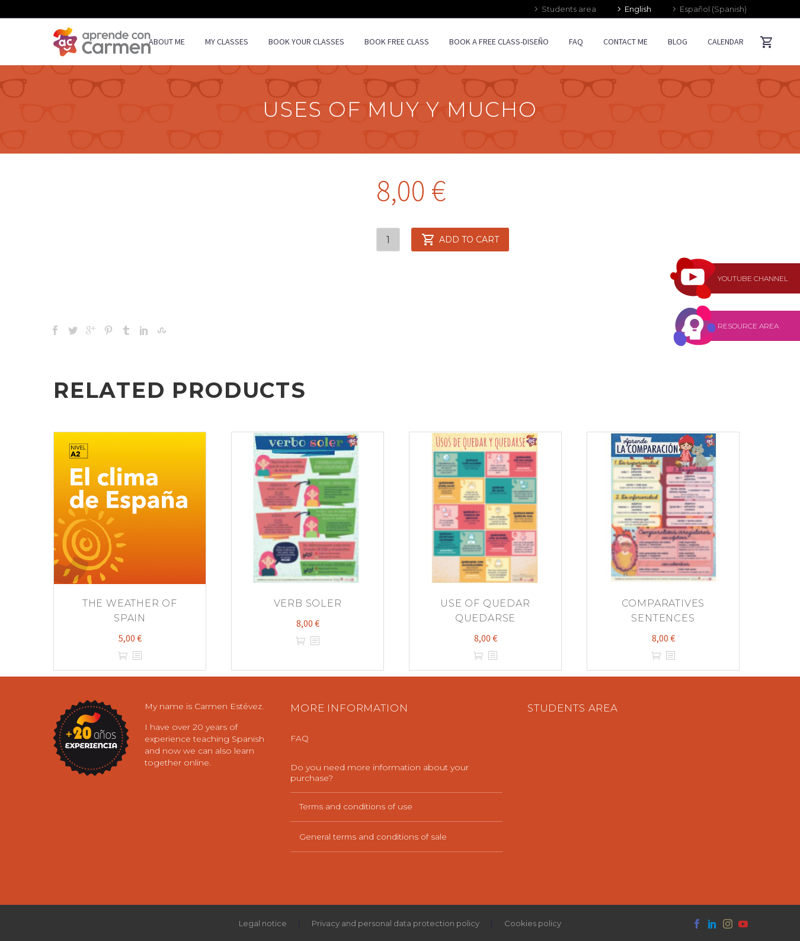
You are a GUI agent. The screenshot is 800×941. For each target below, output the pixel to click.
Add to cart (460, 239)
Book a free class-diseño (499, 41)
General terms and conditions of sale (374, 836)
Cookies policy (532, 923)
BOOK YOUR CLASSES (306, 41)
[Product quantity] (388, 239)
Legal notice (263, 923)
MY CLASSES (226, 41)
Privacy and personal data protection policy (395, 923)
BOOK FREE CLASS (396, 41)
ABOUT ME (167, 41)
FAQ (576, 41)
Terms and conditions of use (357, 806)
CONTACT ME (625, 41)
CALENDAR (726, 41)
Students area (569, 9)
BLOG (677, 41)
